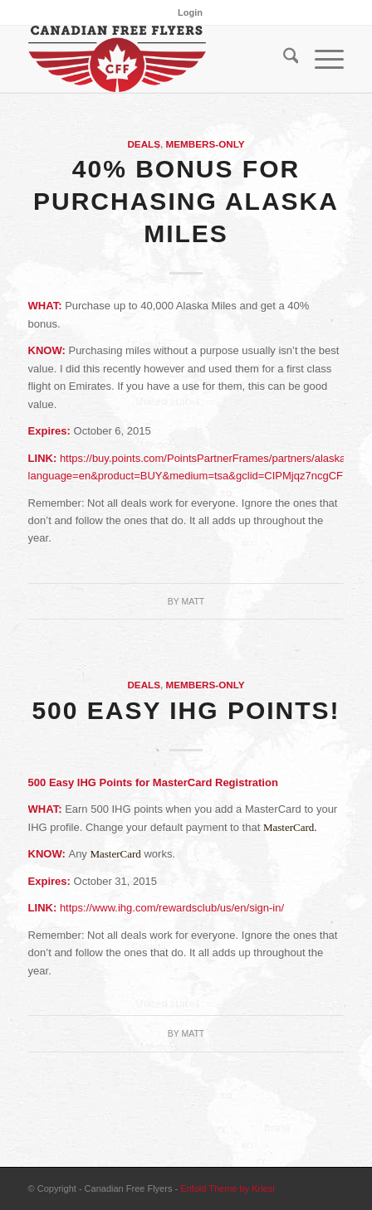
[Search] (283, 59)
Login (190, 12)
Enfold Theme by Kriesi (227, 1188)
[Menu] (321, 59)
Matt (192, 601)
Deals (143, 143)
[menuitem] (190, 12)
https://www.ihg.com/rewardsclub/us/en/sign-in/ (172, 907)
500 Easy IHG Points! (186, 710)
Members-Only (205, 143)
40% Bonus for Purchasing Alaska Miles (186, 201)
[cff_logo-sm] (154, 59)
